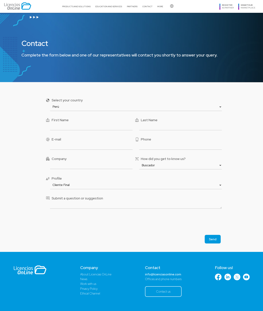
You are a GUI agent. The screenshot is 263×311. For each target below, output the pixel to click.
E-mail (53, 139)
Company (56, 159)
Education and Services (108, 6)
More (160, 6)
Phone (143, 139)
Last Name (146, 120)
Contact (147, 6)
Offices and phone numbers (163, 279)
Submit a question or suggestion (74, 198)
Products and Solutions (76, 6)
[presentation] (131, 223)
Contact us (163, 291)
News (83, 279)
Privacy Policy (89, 289)
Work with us (88, 284)
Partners (132, 6)
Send (212, 239)
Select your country (64, 100)
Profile (54, 178)
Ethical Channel (90, 293)
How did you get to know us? (160, 159)
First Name (57, 120)
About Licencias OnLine (95, 274)
